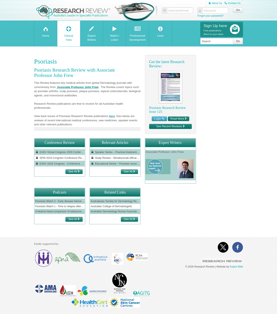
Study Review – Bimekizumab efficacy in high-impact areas (115, 158)
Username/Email (178, 10)
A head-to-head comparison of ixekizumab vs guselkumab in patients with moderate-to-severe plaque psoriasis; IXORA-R (59, 211)
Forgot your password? (211, 15)
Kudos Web (236, 266)
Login (159, 118)
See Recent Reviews (170, 126)
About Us (215, 3)
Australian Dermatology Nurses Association (115, 211)
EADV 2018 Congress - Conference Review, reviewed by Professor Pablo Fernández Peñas (59, 163)
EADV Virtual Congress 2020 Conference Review (59, 152)
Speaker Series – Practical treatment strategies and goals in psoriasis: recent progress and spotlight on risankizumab (115, 152)
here (112, 116)
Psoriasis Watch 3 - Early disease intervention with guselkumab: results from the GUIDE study (59, 201)
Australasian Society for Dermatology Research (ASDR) (115, 201)
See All (74, 171)
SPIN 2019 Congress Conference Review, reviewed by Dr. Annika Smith (59, 158)
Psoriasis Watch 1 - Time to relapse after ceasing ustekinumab (59, 206)
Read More (178, 118)
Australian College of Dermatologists (111, 206)
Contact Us (233, 3)
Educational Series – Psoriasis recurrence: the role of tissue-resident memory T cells (115, 163)
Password (210, 10)
